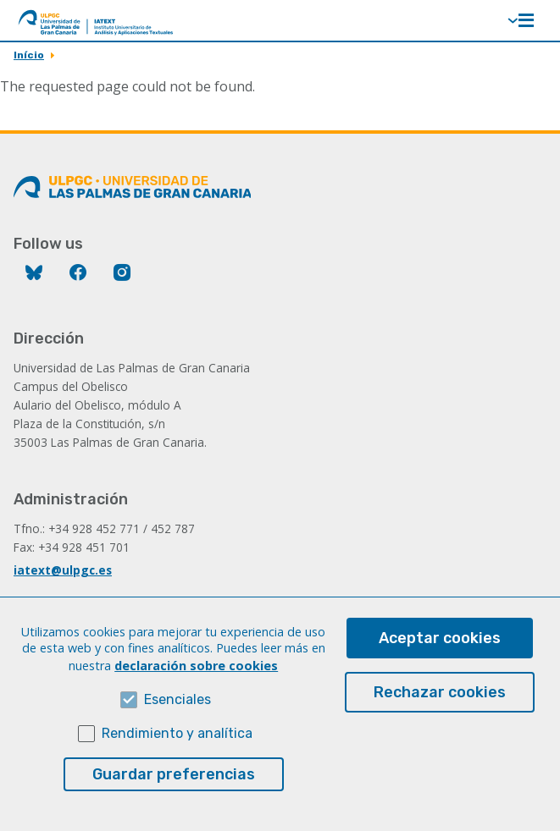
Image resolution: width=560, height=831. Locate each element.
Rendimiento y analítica (177, 758)
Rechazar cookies (440, 716)
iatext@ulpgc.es (63, 570)
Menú (526, 20)
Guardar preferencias (173, 799)
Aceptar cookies (440, 662)
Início (29, 55)
